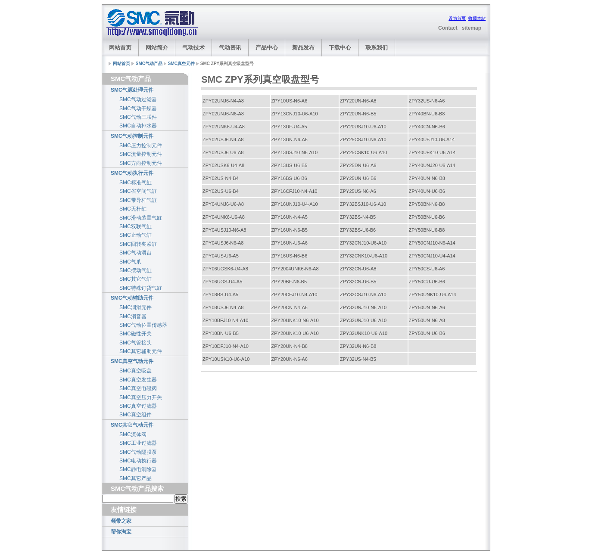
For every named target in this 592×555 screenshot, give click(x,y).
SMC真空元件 (181, 63)
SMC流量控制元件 (140, 154)
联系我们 (376, 47)
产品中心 (266, 47)
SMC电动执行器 (138, 461)
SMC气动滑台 (135, 253)
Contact (448, 28)
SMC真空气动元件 (132, 361)
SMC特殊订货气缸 (140, 288)
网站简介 (157, 47)
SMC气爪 (130, 262)
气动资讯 (230, 47)
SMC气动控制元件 (132, 136)
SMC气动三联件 (138, 117)
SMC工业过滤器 (138, 443)
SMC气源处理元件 (132, 90)
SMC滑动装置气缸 (140, 218)
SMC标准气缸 (135, 183)
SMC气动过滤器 (138, 99)
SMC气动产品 (149, 63)
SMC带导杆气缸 (138, 200)
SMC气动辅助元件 (132, 298)
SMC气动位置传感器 (143, 325)
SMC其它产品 (135, 478)
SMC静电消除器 (138, 469)
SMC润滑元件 (135, 307)
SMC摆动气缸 (135, 270)
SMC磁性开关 (135, 334)
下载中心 (340, 47)
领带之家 (121, 521)
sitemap (471, 28)
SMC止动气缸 (135, 235)
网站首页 (120, 47)
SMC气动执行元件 (132, 173)
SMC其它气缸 (135, 279)
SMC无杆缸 (132, 209)
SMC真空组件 (135, 415)
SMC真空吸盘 (135, 371)
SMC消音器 (132, 316)
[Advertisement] (310, 23)
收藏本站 (477, 18)
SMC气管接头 (135, 343)
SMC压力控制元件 (140, 146)
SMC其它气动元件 (132, 425)
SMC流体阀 (132, 434)
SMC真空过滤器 (138, 406)
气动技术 (193, 47)
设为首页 (457, 18)
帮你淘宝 (121, 532)
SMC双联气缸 (135, 226)
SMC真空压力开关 (140, 397)
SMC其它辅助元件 (140, 351)
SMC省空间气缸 (138, 191)
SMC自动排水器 (138, 126)
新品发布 (303, 47)
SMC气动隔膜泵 (138, 452)
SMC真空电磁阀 (138, 388)
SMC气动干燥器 (138, 108)
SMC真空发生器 (138, 380)
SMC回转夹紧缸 (138, 244)
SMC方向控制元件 (140, 163)
